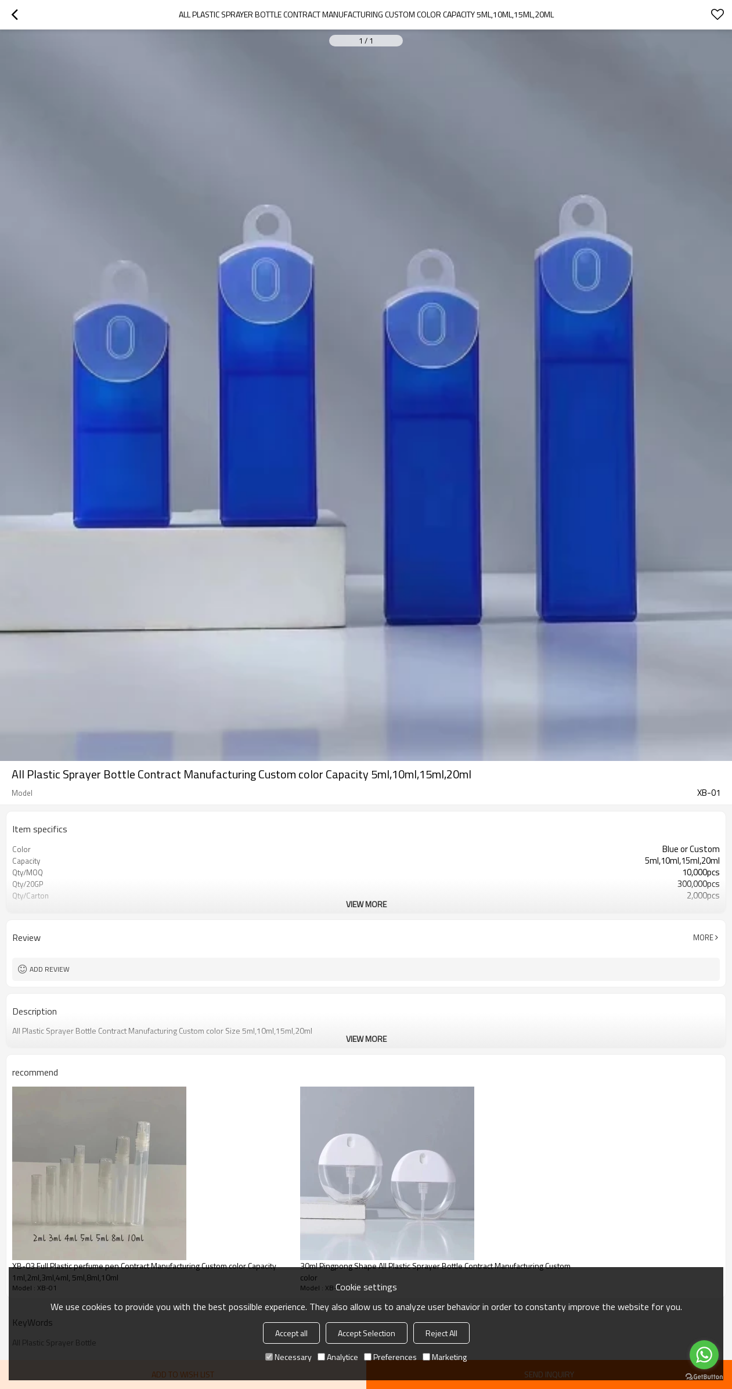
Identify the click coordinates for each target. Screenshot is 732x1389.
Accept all (291, 1333)
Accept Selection (366, 1333)
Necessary (288, 1357)
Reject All (441, 1333)
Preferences (390, 1357)
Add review (50, 969)
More (703, 937)
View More (366, 904)
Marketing (445, 1357)
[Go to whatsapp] (704, 1354)
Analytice (338, 1357)
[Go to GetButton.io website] (704, 1377)
